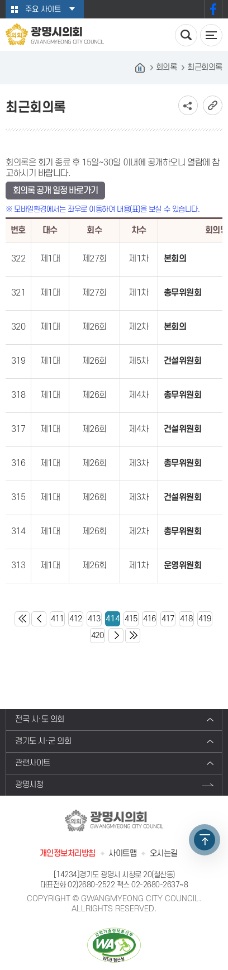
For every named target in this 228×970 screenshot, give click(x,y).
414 (113, 619)
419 (204, 619)
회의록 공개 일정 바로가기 (55, 191)
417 (168, 619)
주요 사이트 (43, 9)
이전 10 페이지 (38, 618)
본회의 (175, 259)
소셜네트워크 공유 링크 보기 (188, 105)
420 (97, 635)
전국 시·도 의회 (39, 719)
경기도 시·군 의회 (43, 741)
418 (186, 619)
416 (149, 619)
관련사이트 (32, 763)
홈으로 (140, 68)
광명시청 (29, 785)
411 (57, 619)
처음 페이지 (22, 618)
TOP (204, 839)
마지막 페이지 (132, 635)
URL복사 (212, 105)
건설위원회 (183, 361)
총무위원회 (183, 293)
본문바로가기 (0, 0)
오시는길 (164, 853)
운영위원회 (183, 565)
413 (94, 619)
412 (75, 619)
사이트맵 (122, 853)
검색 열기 (186, 35)
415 (131, 619)
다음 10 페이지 (116, 635)
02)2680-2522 (91, 885)
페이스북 (213, 9)
